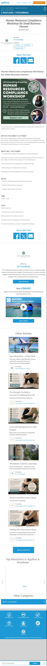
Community (27, 45)
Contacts (19, 2)
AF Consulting (18, 40)
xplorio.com (27, 637)
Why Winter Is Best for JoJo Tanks (23, 463)
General (17, 45)
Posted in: (16, 42)
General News (9, 10)
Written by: (23, 264)
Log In (30, 2)
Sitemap (40, 637)
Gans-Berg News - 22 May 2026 (22, 356)
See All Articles (23, 550)
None (25, 586)
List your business (39, 2)
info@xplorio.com (20, 637)
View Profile (23, 282)
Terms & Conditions (34, 637)
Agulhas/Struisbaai (21, 8)
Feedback (24, 2)
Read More (23, 321)
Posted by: (16, 37)
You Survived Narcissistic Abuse (23, 497)
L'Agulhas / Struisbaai (14, 12)
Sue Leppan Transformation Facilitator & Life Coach (25, 403)
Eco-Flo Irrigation (20, 474)
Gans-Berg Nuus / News (22, 368)
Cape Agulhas (10, 8)
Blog (2, 10)
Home (3, 8)
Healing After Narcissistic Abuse (23, 529)
